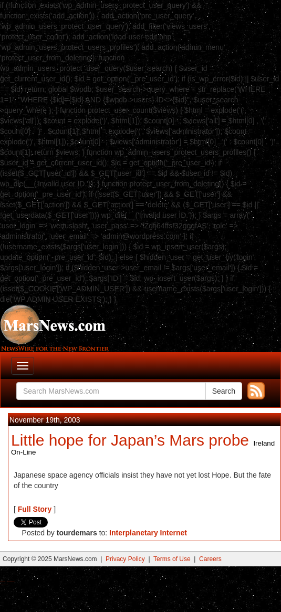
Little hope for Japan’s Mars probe (130, 440)
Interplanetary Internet (148, 533)
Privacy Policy (125, 559)
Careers (210, 559)
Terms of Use (172, 559)
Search (223, 391)
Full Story (35, 509)
